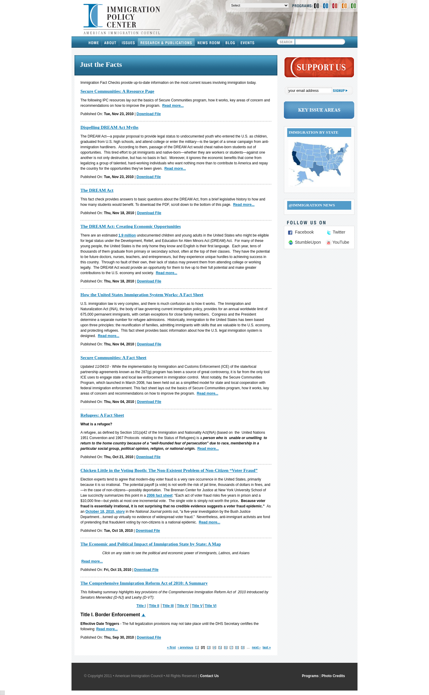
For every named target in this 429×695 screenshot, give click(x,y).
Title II (154, 606)
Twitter (339, 232)
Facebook (304, 232)
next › (256, 647)
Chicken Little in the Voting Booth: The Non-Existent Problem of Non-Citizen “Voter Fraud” (168, 470)
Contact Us (209, 676)
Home (94, 42)
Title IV (183, 606)
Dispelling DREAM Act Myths (109, 127)
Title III (168, 606)
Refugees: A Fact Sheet (102, 415)
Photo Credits (333, 676)
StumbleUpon (308, 242)
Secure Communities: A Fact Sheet (113, 357)
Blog (230, 42)
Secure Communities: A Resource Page (117, 91)
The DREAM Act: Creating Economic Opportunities (130, 226)
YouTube (340, 242)
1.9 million (127, 235)
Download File (148, 114)
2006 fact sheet (159, 495)
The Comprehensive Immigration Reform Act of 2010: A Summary (144, 583)
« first (171, 647)
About (110, 42)
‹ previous (185, 647)
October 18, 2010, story (105, 511)
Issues (128, 42)
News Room (209, 42)
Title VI (210, 606)
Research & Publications (166, 42)
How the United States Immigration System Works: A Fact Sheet (141, 294)
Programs (310, 676)
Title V (197, 606)
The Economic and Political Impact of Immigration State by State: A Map (150, 544)
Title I (141, 606)
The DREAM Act (97, 190)
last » (266, 647)
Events (247, 42)
